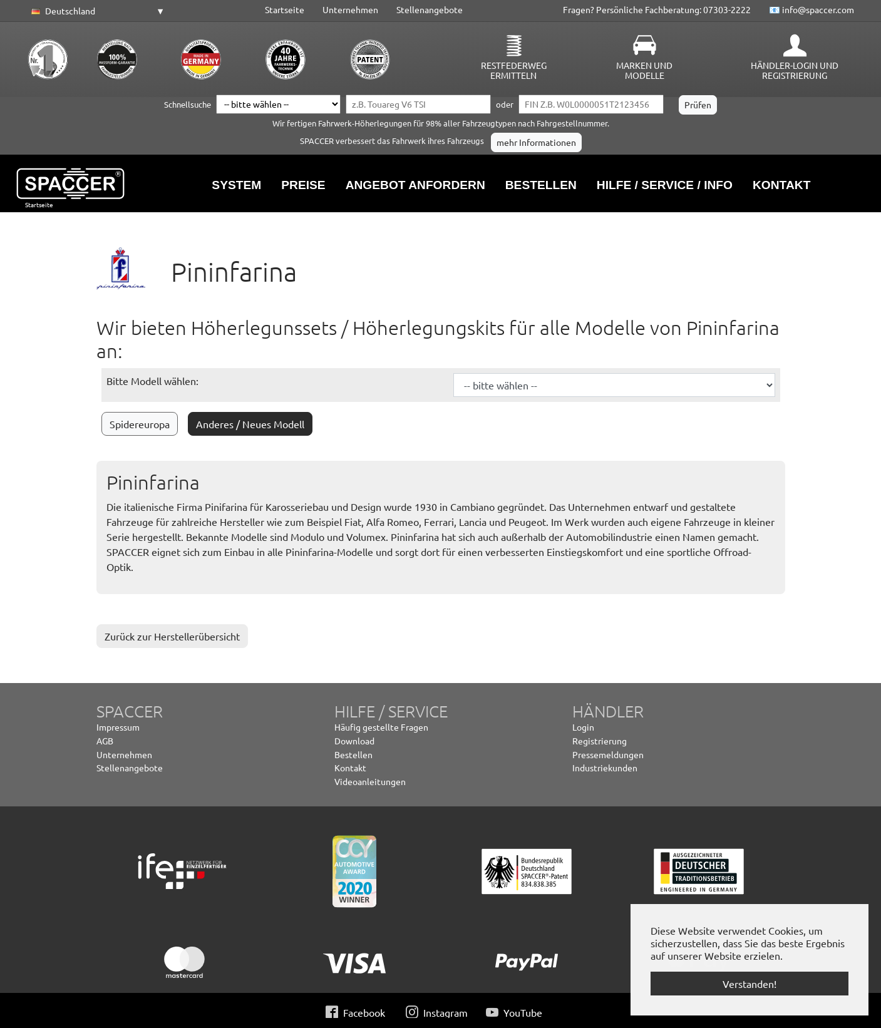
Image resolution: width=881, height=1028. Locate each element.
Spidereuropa (140, 424)
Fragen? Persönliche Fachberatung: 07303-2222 (657, 9)
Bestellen (353, 754)
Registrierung (599, 740)
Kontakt (350, 767)
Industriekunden (604, 767)
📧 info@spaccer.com (811, 9)
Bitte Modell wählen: (152, 380)
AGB (104, 740)
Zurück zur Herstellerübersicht (172, 636)
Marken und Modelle (644, 70)
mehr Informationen (536, 142)
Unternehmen (350, 9)
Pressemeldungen (608, 754)
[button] (96, 11)
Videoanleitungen (370, 781)
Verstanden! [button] (749, 983)
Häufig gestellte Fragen (381, 726)
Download (354, 740)
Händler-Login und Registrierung (794, 70)
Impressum (118, 726)
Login (583, 726)
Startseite (284, 9)
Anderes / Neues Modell (250, 424)
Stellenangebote (429, 9)
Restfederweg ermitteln (514, 70)
